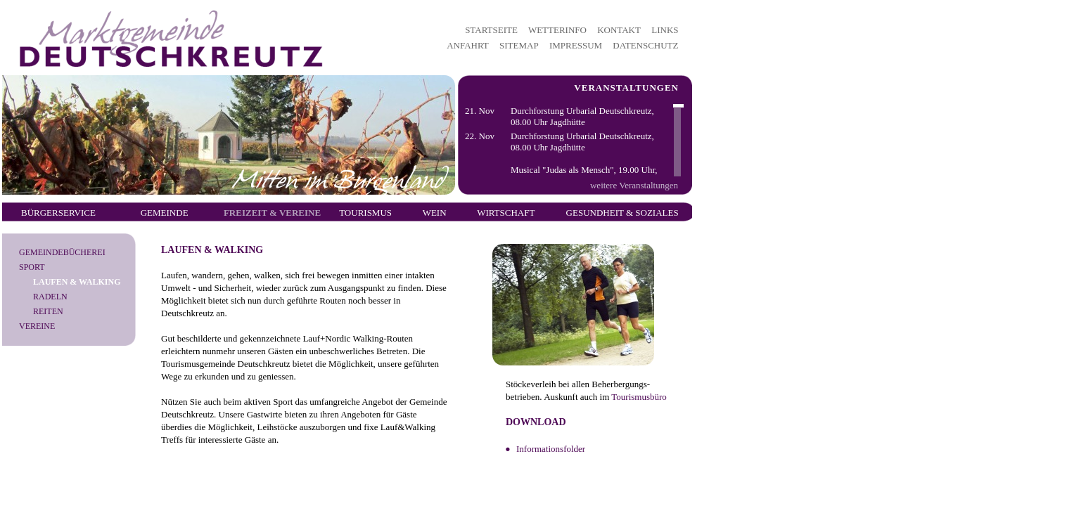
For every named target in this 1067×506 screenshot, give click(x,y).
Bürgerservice (58, 212)
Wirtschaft (506, 212)
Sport (32, 267)
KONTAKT (619, 30)
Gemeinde (165, 212)
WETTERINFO (557, 30)
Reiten (48, 311)
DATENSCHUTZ (645, 45)
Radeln (50, 296)
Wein (435, 212)
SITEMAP (519, 45)
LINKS (664, 30)
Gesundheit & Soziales (622, 212)
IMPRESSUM (575, 45)
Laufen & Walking (76, 282)
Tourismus (365, 212)
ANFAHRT (468, 45)
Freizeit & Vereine (272, 212)
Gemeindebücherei (62, 252)
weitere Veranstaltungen (634, 185)
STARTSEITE (491, 30)
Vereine (37, 326)
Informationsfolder (550, 448)
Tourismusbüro (639, 396)
